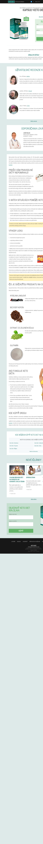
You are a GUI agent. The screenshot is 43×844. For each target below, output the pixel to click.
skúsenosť (25, 541)
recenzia (19, 541)
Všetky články (34, 499)
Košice (28, 76)
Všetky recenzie (33, 121)
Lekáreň (13, 541)
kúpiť (21, 531)
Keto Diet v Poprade (14, 445)
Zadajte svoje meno (13, 514)
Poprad (30, 91)
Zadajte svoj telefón (13, 521)
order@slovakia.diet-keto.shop (33, 546)
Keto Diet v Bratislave (14, 443)
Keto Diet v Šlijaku (13, 448)
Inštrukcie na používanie (34, 541)
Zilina (28, 105)
